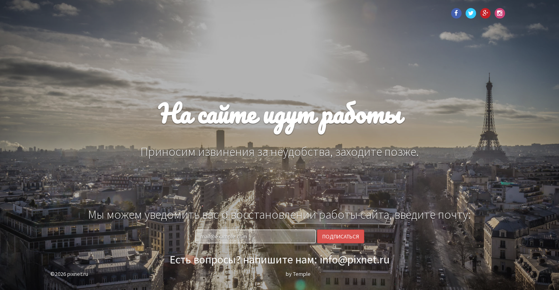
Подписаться (340, 236)
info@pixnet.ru (355, 259)
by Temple (298, 274)
